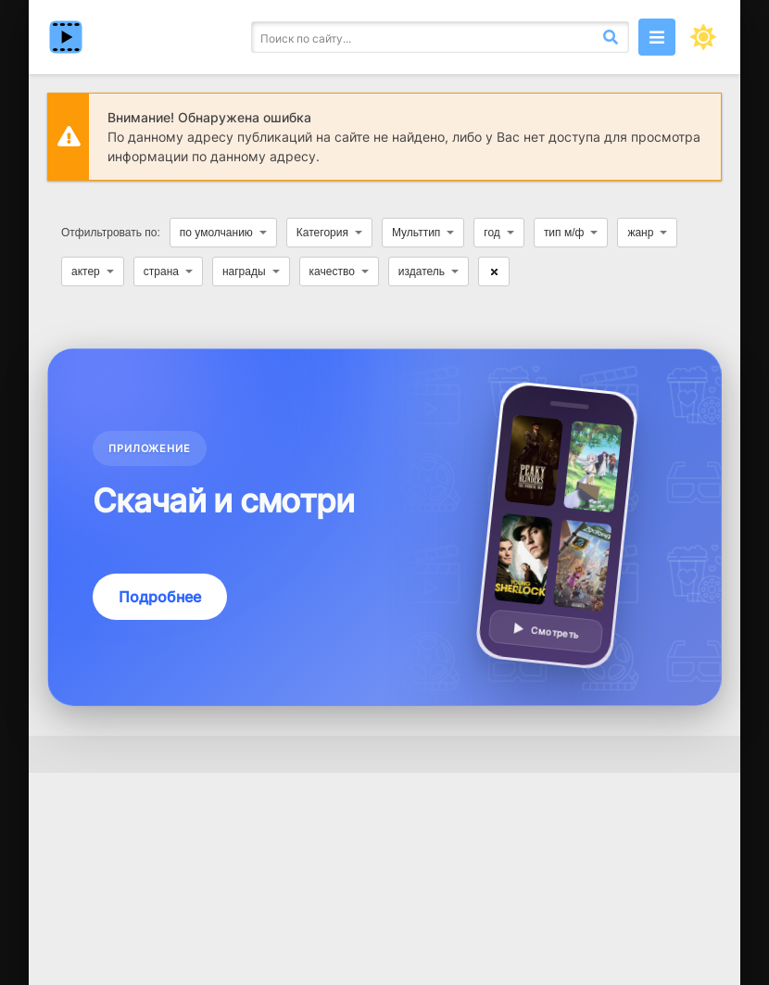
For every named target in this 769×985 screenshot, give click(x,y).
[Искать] (610, 37)
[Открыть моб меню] (656, 37)
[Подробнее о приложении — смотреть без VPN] (384, 527)
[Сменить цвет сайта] (703, 37)
